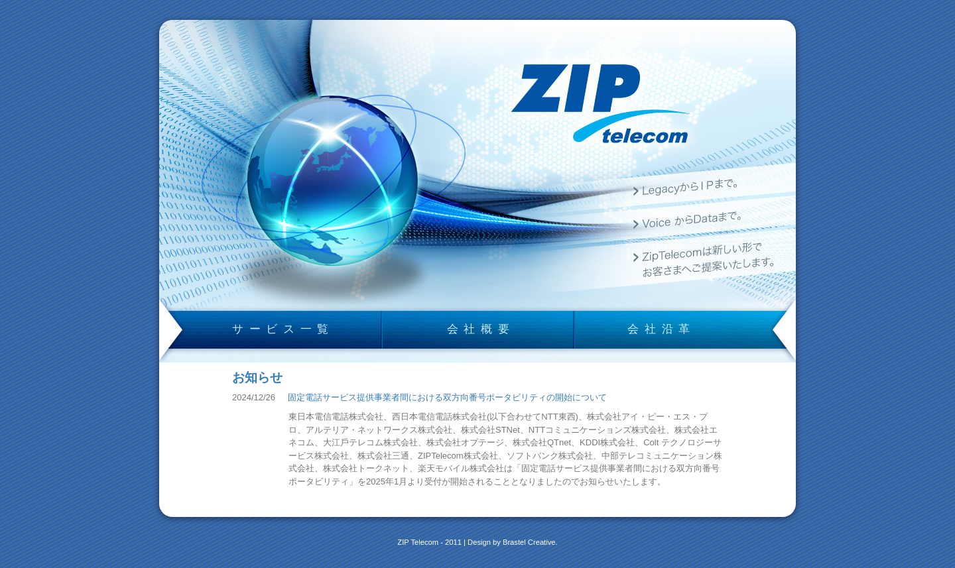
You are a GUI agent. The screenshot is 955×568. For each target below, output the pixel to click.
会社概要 (481, 328)
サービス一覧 (283, 328)
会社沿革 (661, 328)
